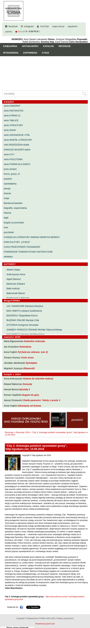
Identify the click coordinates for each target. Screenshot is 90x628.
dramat (7, 193)
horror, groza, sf (12, 174)
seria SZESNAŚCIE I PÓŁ (17, 135)
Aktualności (30, 46)
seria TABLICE (11, 120)
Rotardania (25, 346)
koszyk (21, 31)
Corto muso (27, 357)
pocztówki (9, 232)
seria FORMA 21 (12, 115)
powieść (8, 179)
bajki (6, 217)
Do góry (86, 616)
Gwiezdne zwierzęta (34, 341)
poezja (7, 188)
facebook (13, 26)
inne (6, 227)
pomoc (8, 31)
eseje (6, 198)
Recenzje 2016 (22, 432)
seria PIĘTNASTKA (13, 110)
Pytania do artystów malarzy (38, 378)
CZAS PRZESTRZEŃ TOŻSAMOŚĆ (22, 247)
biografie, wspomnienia (15, 208)
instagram (29, 26)
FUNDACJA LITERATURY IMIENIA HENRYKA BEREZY (32, 237)
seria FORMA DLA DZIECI (17, 164)
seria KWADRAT (12, 106)
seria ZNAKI (10, 130)
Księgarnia (10, 46)
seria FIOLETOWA (13, 159)
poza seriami (10, 169)
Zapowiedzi (30, 52)
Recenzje (65, 46)
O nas (45, 52)
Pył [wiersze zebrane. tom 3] (33, 352)
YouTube (44, 26)
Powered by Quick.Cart (45, 624)
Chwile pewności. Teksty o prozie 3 (41, 400)
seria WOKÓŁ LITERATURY (18, 140)
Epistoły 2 (24, 389)
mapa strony (58, 26)
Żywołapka (31, 363)
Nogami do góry (30, 395)
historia (7, 213)
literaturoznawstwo (13, 203)
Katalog (48, 46)
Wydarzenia (10, 52)
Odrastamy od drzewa (29, 405)
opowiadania (10, 183)
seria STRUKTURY (13, 125)
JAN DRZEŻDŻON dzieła (16, 144)
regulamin (72, 26)
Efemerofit (29, 368)
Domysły (27, 384)
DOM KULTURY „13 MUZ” (17, 242)
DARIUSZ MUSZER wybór (17, 149)
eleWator (8, 256)
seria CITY (9, 154)
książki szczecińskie (14, 222)
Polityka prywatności (65, 618)
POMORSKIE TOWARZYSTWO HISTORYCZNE (28, 252)
